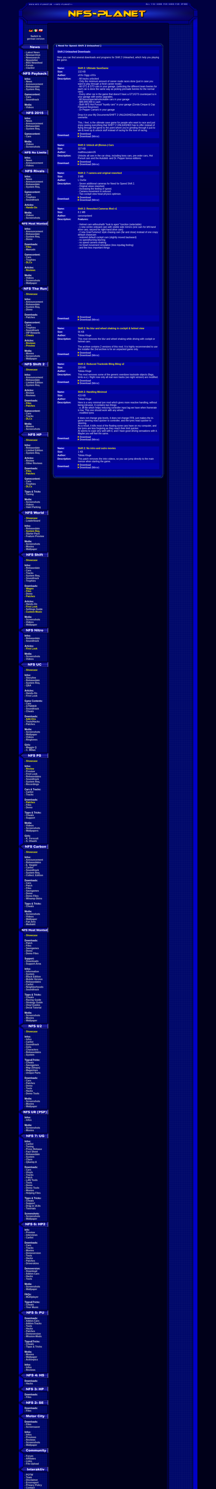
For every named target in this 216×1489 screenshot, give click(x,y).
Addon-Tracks (34, 1323)
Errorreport (32, 1482)
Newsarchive (33, 55)
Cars (28, 97)
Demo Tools (32, 1093)
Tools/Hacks (33, 721)
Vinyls (29, 1172)
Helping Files (33, 1193)
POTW (29, 1475)
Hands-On (31, 207)
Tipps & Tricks (34, 1346)
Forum (29, 65)
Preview (30, 345)
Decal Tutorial (33, 1007)
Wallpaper (31, 283)
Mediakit (30, 924)
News (29, 81)
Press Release (34, 1149)
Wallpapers (32, 830)
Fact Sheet (32, 1151)
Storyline (31, 677)
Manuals (30, 249)
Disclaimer (32, 1480)
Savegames (32, 891)
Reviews (30, 270)
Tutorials (31, 1208)
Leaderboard (33, 520)
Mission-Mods (34, 1336)
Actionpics (32, 1359)
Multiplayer (32, 1297)
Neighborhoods (34, 987)
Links (29, 1461)
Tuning (30, 494)
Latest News (33, 52)
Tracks (30, 416)
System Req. (33, 89)
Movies (30, 353)
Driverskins (32, 1263)
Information (32, 971)
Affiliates (31, 1458)
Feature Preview (35, 536)
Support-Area (33, 963)
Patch (29, 885)
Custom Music (34, 612)
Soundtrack (32, 99)
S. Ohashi (31, 841)
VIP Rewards (33, 333)
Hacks (29, 1091)
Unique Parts (33, 1073)
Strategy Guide (34, 1002)
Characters (32, 1049)
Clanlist (30, 68)
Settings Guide (34, 609)
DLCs (29, 262)
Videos (30, 107)
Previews (31, 1437)
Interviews (32, 1235)
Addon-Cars (32, 1273)
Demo (29, 239)
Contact (30, 1487)
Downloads (32, 961)
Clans (29, 1159)
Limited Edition (34, 382)
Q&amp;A (31, 1162)
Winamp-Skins (34, 898)
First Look (31, 606)
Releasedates (33, 776)
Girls (28, 1047)
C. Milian (31, 750)
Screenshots (33, 146)
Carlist (29, 792)
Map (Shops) (33, 1067)
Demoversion (33, 1253)
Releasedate (33, 86)
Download (31, 1271)
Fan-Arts (31, 921)
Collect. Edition (34, 875)
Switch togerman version (35, 37)
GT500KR (31, 706)
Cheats (30, 335)
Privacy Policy (34, 1485)
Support (30, 818)
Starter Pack (33, 533)
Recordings (32, 784)
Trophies (31, 197)
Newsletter (32, 60)
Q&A (28, 685)
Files (28, 247)
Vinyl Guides (33, 1005)
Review (30, 393)
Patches (30, 317)
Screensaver (33, 1427)
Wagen (30, 588)
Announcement (34, 84)
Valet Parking (33, 507)
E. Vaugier (31, 865)
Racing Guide (33, 1000)
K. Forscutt (32, 838)
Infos (29, 1039)
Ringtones (32, 739)
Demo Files (32, 896)
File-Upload (32, 1463)
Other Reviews (34, 463)
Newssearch (33, 57)
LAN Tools (32, 1180)
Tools (29, 1088)
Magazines (32, 1070)
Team (29, 1477)
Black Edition (33, 976)
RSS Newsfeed (34, 62)
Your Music (32, 1307)
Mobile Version (34, 979)
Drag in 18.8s (33, 1206)
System (30, 974)
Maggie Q (31, 747)
